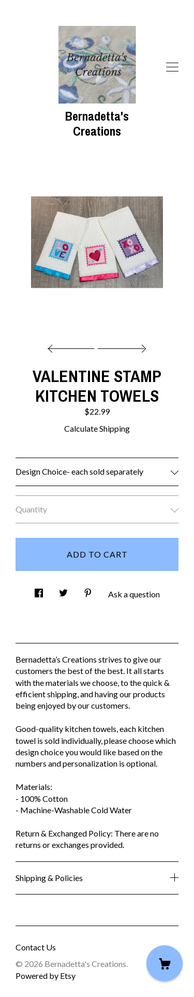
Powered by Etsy (46, 975)
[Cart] (164, 963)
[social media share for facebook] (39, 590)
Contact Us (36, 947)
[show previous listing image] (73, 346)
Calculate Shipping (97, 428)
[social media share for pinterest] (88, 590)
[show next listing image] (120, 346)
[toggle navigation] (172, 67)
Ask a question (134, 594)
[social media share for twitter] (63, 590)
